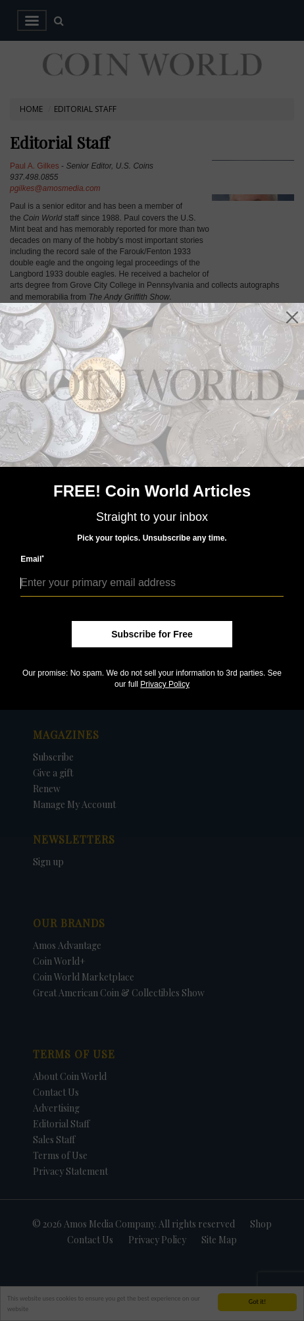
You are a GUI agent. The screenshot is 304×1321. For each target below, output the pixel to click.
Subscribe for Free (152, 634)
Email (32, 559)
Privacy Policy (165, 684)
